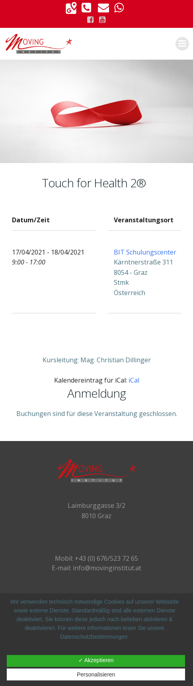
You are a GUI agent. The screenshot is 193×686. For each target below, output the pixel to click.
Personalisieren (96, 674)
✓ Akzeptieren (96, 660)
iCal (134, 380)
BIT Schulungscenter (145, 252)
